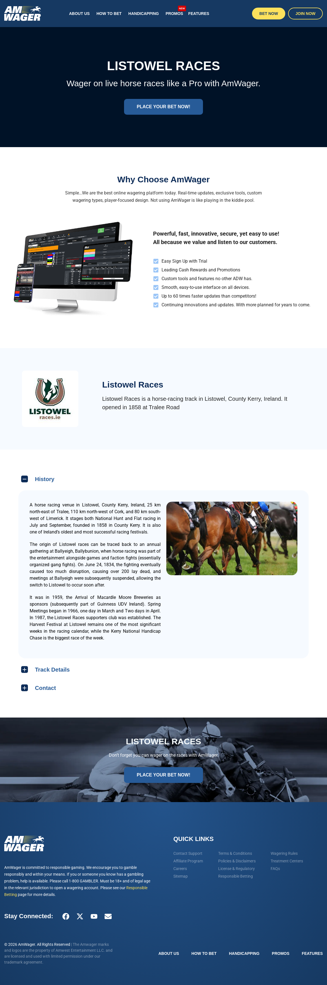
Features (198, 13)
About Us (79, 13)
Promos (175, 10)
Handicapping (143, 13)
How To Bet (108, 13)
